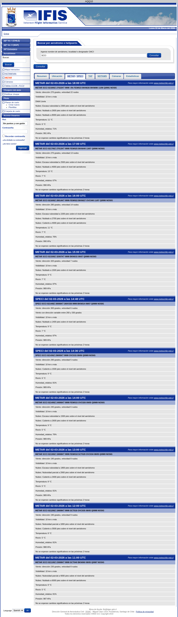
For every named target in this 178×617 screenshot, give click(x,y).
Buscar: (6, 57)
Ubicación (57, 76)
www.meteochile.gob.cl (164, 83)
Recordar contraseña (15, 136)
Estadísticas (132, 76)
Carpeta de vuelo (12, 111)
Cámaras (116, 76)
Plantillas (13, 107)
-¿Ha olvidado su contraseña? (13, 140)
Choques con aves (12, 90)
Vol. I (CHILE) (12, 41)
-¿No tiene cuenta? (9, 144)
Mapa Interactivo (12, 70)
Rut (4, 119)
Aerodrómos (9, 53)
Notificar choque (12, 94)
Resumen (42, 76)
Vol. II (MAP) (11, 45)
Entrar (6, 34)
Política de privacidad (145, 612)
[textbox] (94, 55)
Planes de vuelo (12, 102)
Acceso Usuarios (12, 115)
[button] (154, 55)
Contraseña (7, 128)
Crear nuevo (14, 105)
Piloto (6, 98)
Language (7, 610)
